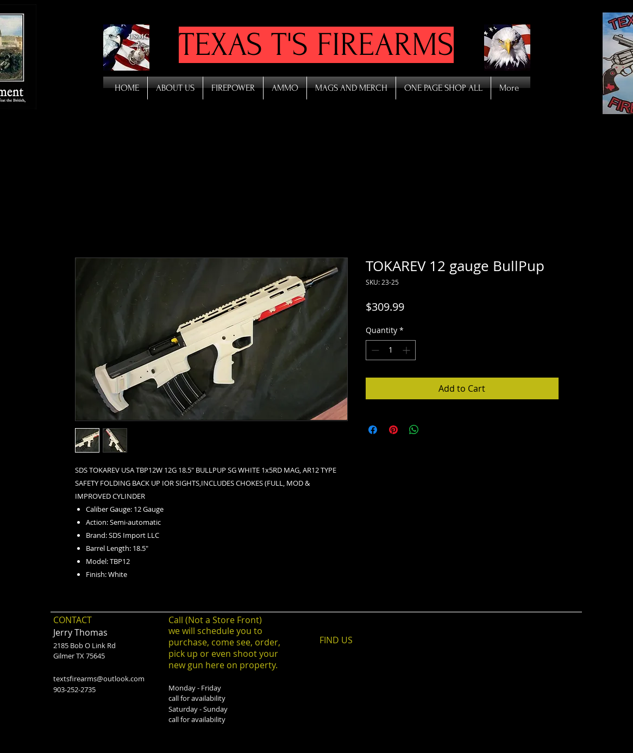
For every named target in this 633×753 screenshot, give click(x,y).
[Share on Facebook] (372, 429)
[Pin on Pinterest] (393, 429)
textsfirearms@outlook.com (99, 678)
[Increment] (407, 350)
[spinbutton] (390, 350)
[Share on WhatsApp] (414, 429)
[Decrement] (374, 350)
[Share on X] (434, 429)
